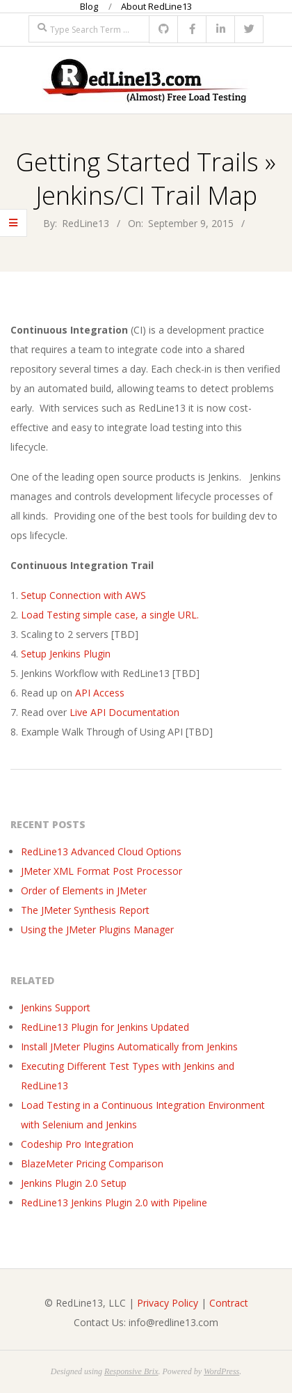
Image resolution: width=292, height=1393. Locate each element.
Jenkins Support (55, 1007)
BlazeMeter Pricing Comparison (92, 1163)
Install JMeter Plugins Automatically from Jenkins (129, 1046)
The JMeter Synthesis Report (85, 910)
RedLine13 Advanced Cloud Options (101, 851)
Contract (228, 1302)
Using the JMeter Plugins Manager (97, 929)
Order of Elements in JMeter (84, 890)
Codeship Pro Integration (77, 1144)
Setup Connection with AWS (83, 595)
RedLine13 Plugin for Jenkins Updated (105, 1027)
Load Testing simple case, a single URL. (110, 614)
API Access (99, 692)
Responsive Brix (131, 1371)
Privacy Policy (167, 1302)
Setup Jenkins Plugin (66, 653)
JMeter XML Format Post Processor (101, 871)
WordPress (221, 1371)
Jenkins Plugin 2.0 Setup (74, 1183)
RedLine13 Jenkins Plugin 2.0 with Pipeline (114, 1202)
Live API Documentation (126, 712)
